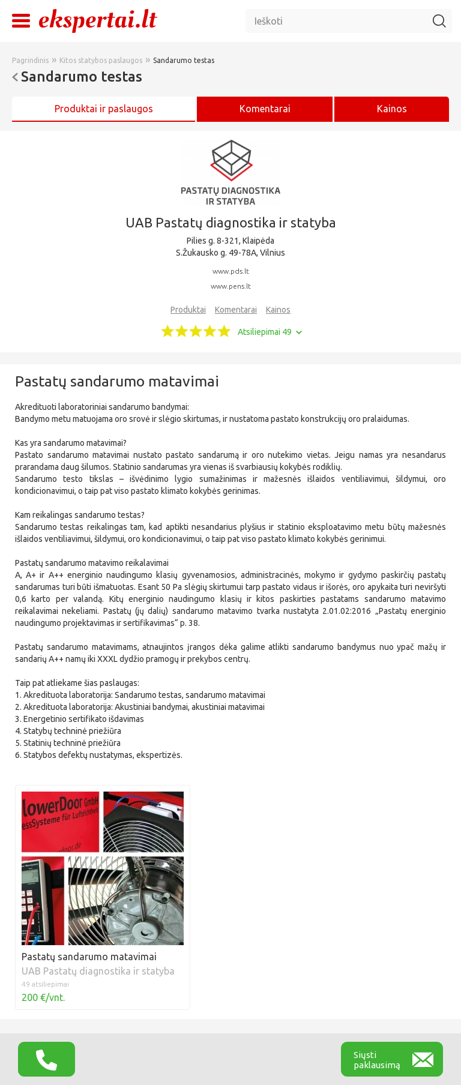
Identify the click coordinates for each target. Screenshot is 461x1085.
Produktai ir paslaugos (104, 108)
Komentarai (236, 309)
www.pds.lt (230, 271)
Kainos (392, 108)
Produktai (188, 309)
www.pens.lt (231, 286)
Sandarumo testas (183, 60)
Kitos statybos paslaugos (100, 60)
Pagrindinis (30, 60)
